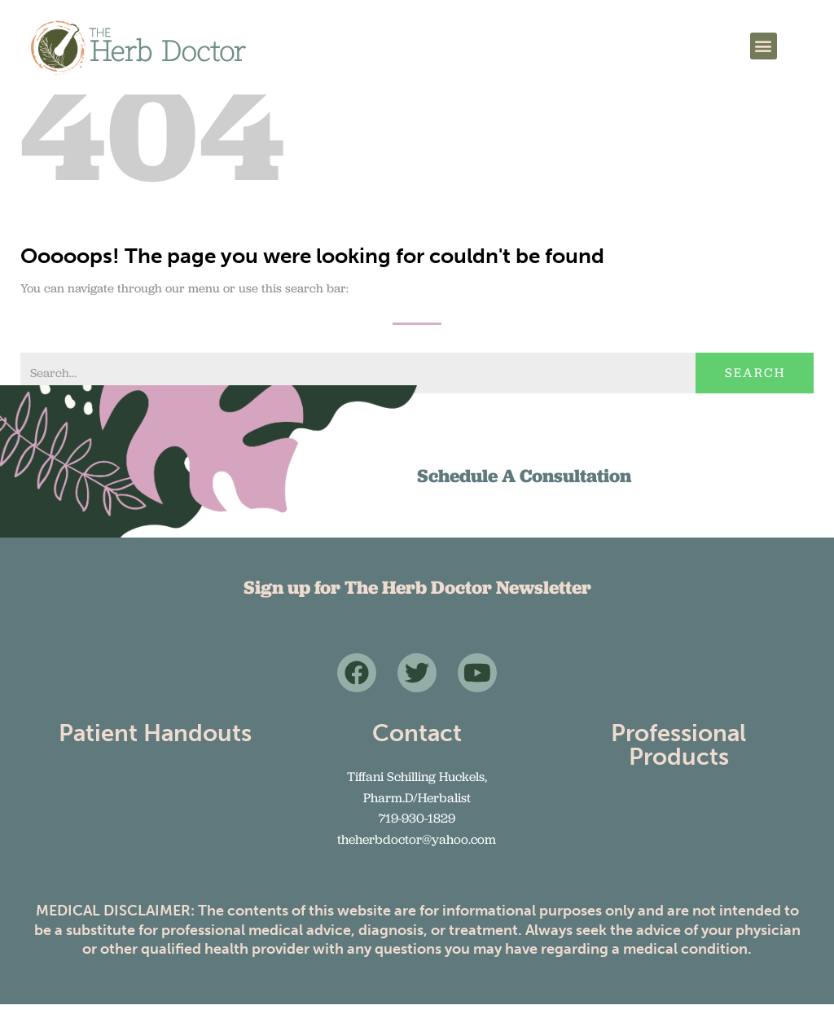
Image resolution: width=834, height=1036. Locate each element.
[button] (763, 46)
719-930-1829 (417, 849)
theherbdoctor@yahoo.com (416, 871)
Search (755, 405)
